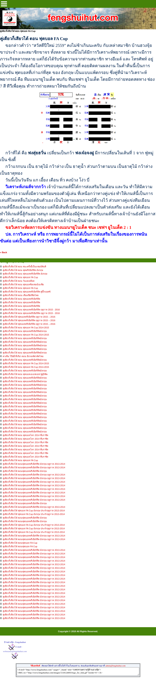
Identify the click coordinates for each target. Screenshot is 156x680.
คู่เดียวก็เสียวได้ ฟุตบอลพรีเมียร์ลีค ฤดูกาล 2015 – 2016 (29, 317)
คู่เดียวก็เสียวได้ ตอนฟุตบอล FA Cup (20, 543)
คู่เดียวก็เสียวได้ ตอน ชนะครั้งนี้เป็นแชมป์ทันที (24, 266)
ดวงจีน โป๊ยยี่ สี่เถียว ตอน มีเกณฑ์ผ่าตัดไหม (23, 356)
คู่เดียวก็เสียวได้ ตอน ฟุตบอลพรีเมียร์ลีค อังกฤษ (25, 274)
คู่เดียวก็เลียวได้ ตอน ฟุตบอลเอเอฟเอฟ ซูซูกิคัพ (25, 374)
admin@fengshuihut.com (115, 666)
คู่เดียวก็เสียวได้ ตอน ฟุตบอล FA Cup (20, 277)
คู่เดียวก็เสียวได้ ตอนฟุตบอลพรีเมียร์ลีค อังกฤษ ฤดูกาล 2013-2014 (34, 464)
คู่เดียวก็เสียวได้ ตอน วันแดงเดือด (18, 281)
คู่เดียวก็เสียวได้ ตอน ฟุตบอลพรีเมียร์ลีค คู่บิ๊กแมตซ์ (26, 291)
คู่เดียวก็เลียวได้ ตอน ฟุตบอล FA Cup (20, 460)
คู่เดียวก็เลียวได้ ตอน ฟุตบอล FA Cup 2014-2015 (26, 327)
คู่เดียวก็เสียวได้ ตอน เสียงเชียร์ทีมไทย (20, 295)
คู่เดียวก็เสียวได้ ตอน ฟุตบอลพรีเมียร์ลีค (21, 299)
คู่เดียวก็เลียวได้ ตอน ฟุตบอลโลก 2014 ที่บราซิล (25, 435)
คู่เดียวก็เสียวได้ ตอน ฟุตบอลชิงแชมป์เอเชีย (23, 284)
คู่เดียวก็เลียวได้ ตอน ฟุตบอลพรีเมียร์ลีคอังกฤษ (25, 331)
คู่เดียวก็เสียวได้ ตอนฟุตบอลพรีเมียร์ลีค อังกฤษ (25, 471)
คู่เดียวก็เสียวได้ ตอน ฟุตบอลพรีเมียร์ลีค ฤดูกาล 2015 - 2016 (31, 309)
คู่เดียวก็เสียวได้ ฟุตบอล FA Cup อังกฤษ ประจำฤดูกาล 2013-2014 (34, 510)
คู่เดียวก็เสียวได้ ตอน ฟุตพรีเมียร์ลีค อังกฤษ (23, 270)
